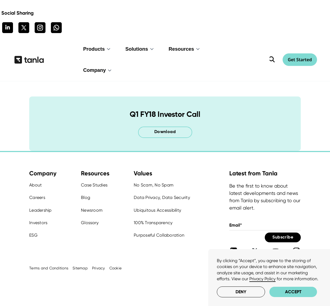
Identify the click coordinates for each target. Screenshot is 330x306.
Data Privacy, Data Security (162, 197)
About (35, 185)
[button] (97, 49)
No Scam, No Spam (154, 185)
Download (165, 132)
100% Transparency (153, 222)
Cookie (115, 268)
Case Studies (94, 185)
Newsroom (92, 210)
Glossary (90, 222)
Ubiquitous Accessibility (157, 210)
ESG (33, 235)
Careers (37, 197)
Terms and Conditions (48, 268)
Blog (85, 197)
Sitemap (80, 268)
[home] (29, 59)
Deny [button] (241, 291)
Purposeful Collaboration (159, 235)
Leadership (40, 210)
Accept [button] (293, 291)
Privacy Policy (262, 278)
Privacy (98, 268)
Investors (38, 222)
